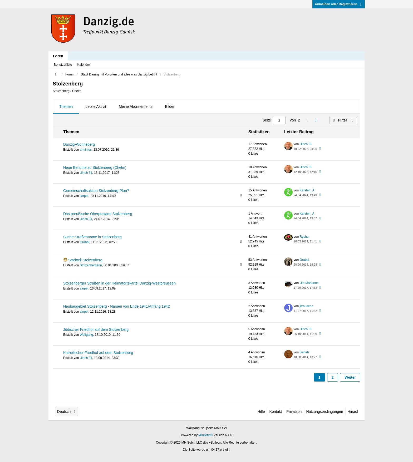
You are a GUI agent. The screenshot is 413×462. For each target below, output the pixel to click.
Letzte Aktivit (95, 106)
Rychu (303, 236)
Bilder (170, 106)
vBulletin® (206, 435)
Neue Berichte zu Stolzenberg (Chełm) (94, 167)
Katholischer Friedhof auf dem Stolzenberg (98, 353)
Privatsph (294, 411)
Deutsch (66, 411)
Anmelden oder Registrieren (338, 4)
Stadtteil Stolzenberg (85, 260)
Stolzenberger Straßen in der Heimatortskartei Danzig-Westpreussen (119, 283)
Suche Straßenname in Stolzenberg (92, 237)
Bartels (304, 352)
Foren (58, 56)
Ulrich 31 (305, 144)
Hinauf (353, 411)
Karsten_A (306, 190)
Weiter (350, 377)
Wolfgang (86, 335)
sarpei (84, 196)
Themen (66, 106)
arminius (86, 149)
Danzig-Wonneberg (79, 144)
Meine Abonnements (136, 106)
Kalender (83, 65)
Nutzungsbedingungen (324, 411)
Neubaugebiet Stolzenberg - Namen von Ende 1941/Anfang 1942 (116, 306)
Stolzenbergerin (91, 265)
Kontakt (275, 411)
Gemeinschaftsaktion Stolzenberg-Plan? (96, 191)
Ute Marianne (308, 283)
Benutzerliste (63, 65)
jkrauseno (306, 306)
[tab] (66, 107)
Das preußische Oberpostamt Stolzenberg (97, 214)
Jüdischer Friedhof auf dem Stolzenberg (96, 329)
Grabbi (84, 242)
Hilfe (261, 411)
